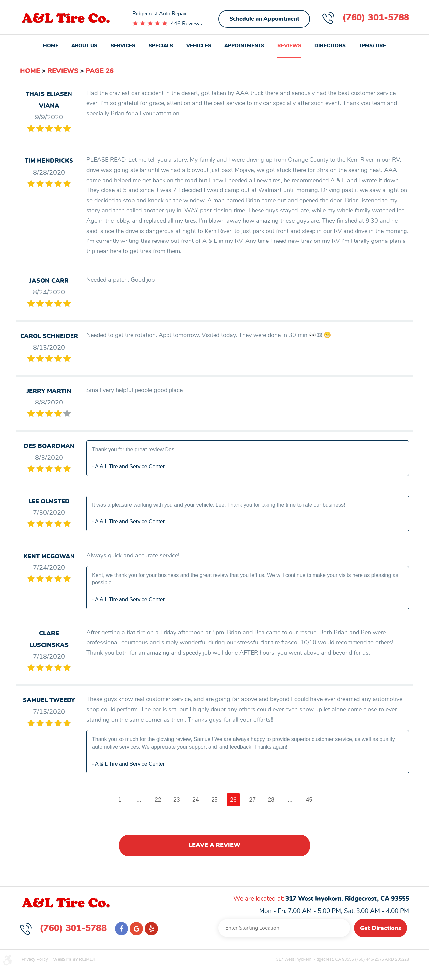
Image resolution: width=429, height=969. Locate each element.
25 (214, 799)
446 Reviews (186, 23)
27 (252, 799)
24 (195, 799)
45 (309, 799)
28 (271, 799)
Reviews (289, 45)
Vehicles (198, 45)
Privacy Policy (35, 959)
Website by (74, 959)
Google (136, 928)
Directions (330, 45)
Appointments (244, 45)
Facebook (121, 928)
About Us (84, 45)
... (138, 799)
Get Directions (380, 928)
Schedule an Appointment (264, 19)
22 (158, 799)
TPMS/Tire (372, 45)
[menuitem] (51, 46)
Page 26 (100, 71)
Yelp (151, 928)
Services (123, 45)
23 (176, 799)
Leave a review (214, 845)
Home (50, 45)
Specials (161, 45)
